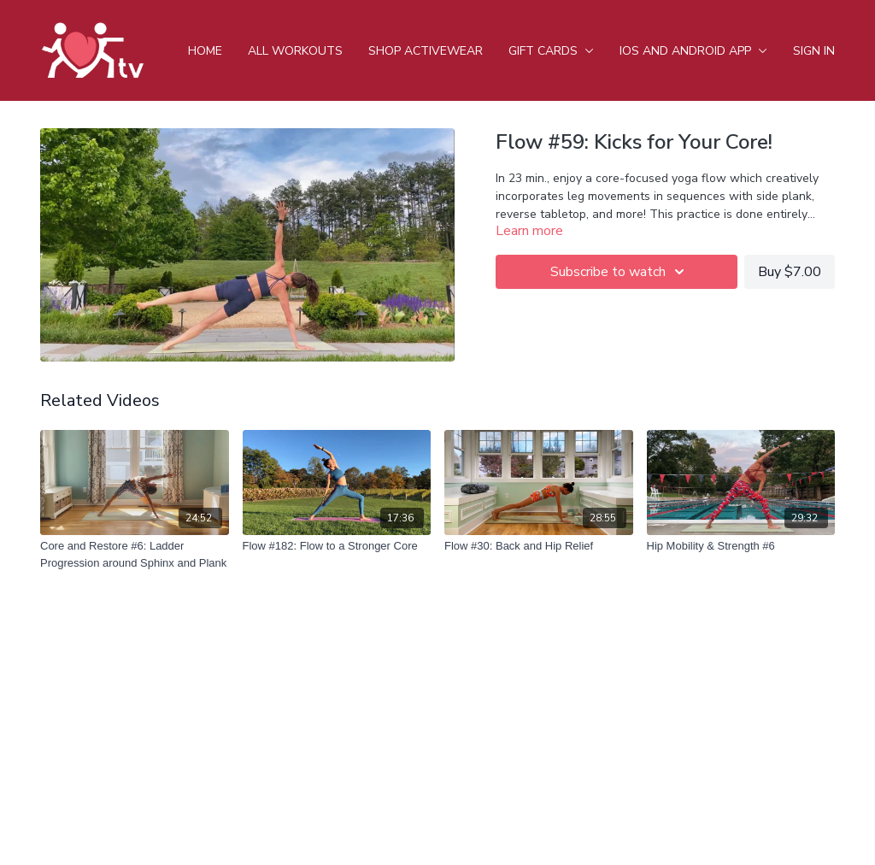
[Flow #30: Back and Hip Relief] (538, 546)
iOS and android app (693, 51)
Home (205, 51)
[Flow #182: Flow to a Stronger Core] (337, 546)
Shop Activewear (425, 51)
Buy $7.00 (789, 271)
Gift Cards (551, 51)
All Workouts (295, 51)
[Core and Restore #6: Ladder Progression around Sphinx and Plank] (134, 554)
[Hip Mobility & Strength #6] (741, 546)
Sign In (814, 51)
